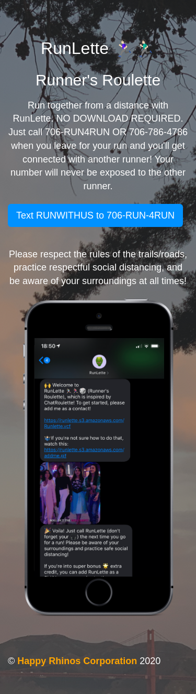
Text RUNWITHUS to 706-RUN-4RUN (95, 215)
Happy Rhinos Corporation (77, 661)
